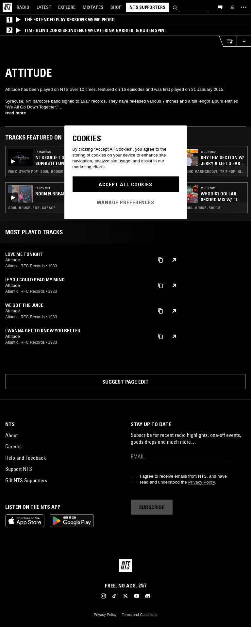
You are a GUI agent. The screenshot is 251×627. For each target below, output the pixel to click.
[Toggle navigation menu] (243, 7)
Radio (23, 7)
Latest (44, 7)
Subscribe (151, 507)
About (11, 435)
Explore (66, 7)
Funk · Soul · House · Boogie (197, 208)
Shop (116, 7)
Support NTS (18, 469)
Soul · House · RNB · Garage (31, 208)
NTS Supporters (147, 7)
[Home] (7, 7)
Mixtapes (93, 7)
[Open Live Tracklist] (228, 41)
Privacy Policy (201, 482)
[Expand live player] (244, 41)
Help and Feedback (25, 457)
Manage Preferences (125, 202)
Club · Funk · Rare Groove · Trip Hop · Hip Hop (209, 171)
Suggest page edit (125, 381)
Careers (13, 446)
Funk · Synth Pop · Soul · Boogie (35, 171)
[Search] (175, 7)
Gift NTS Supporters (26, 480)
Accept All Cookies (125, 184)
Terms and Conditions (139, 615)
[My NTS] (232, 7)
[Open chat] (220, 7)
